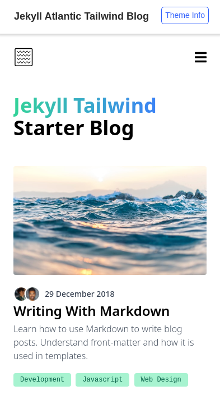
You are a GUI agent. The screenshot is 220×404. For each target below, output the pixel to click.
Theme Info (185, 15)
